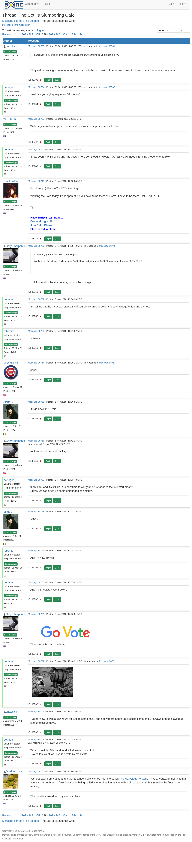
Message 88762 (36, 661)
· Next (80, 34)
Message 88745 (36, 149)
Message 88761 (36, 614)
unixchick (11, 46)
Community (33, 3)
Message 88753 (36, 331)
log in (40, 30)
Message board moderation (16, 25)
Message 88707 (36, 119)
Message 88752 (36, 299)
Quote (57, 80)
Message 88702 (107, 87)
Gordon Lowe (14, 771)
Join (171, 3)
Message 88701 (107, 46)
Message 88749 (36, 181)
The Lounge (31, 20)
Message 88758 (36, 511)
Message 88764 (36, 739)
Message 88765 (36, 771)
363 (24, 34)
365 (37, 34)
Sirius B (8, 401)
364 (30, 34)
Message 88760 (36, 582)
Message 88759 (36, 550)
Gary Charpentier (16, 246)
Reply (48, 80)
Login (181, 3)
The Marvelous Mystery (133, 778)
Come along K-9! (41, 221)
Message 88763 (36, 711)
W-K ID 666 (10, 119)
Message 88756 (36, 440)
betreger (9, 87)
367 (51, 34)
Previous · (8, 34)
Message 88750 (36, 246)
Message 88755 (36, 401)
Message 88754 (36, 362)
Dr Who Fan (10, 362)
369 (64, 34)
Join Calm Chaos (41, 225)
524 (74, 34)
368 (58, 34)
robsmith (9, 331)
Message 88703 (36, 46)
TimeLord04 (10, 181)
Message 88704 (36, 87)
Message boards (12, 20)
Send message (10, 52)
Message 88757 (36, 480)
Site (48, 3)
